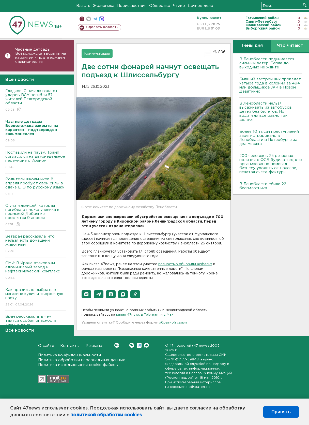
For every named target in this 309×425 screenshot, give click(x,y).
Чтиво (179, 5)
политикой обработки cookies (106, 415)
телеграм (95, 19)
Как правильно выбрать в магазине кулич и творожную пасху (35, 297)
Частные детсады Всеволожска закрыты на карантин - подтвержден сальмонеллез (40, 55)
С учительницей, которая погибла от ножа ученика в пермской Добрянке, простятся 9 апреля (35, 215)
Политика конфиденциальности (69, 355)
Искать (304, 5)
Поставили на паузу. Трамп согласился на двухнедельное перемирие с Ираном (35, 160)
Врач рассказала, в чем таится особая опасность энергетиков (35, 324)
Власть (83, 5)
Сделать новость (102, 27)
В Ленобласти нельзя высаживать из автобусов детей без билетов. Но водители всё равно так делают (265, 111)
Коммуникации (97, 53)
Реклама (94, 345)
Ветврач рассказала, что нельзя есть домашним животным (35, 244)
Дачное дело (200, 5)
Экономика (103, 5)
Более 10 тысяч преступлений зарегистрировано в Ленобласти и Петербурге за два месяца (269, 137)
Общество (159, 5)
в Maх (168, 314)
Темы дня (252, 46)
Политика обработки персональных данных (81, 360)
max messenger (101, 19)
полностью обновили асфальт (185, 264)
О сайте (46, 345)
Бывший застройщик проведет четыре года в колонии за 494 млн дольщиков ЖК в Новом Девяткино (270, 85)
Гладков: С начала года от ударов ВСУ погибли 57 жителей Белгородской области (35, 100)
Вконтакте (116, 345)
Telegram (139, 345)
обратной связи (173, 322)
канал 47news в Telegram (138, 314)
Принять (281, 411)
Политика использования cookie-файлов (78, 365)
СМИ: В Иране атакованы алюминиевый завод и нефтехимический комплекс (35, 270)
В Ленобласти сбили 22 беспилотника (262, 186)
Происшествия (131, 5)
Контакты (70, 345)
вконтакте (88, 19)
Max (146, 345)
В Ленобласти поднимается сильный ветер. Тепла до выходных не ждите (266, 63)
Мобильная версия (82, 19)
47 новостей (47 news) (189, 345)
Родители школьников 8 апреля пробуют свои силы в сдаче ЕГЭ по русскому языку (35, 187)
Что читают (290, 46)
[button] (86, 294)
